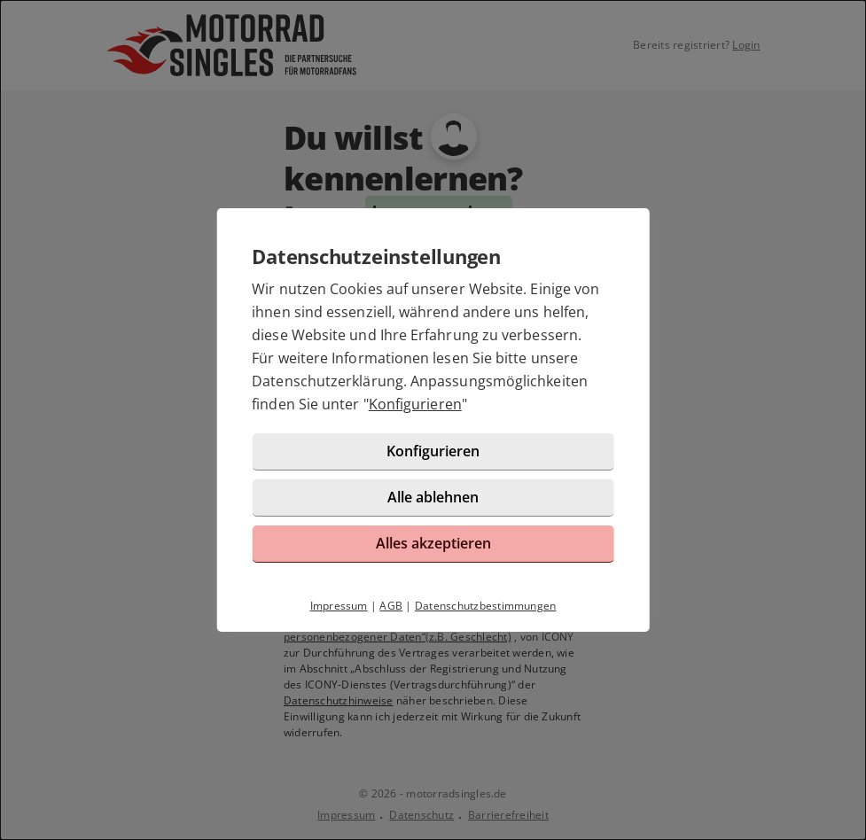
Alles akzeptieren (433, 543)
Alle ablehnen (433, 497)
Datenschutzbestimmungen (486, 605)
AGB (390, 605)
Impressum (339, 605)
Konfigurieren (415, 404)
